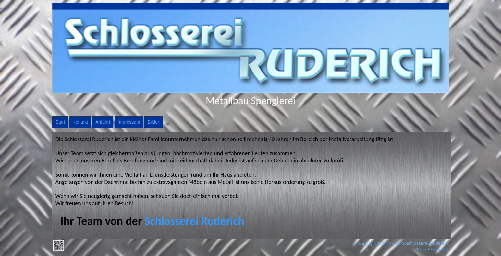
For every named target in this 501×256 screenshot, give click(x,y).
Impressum (129, 122)
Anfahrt (102, 122)
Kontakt (80, 122)
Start (60, 122)
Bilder (153, 122)
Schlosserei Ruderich (426, 243)
